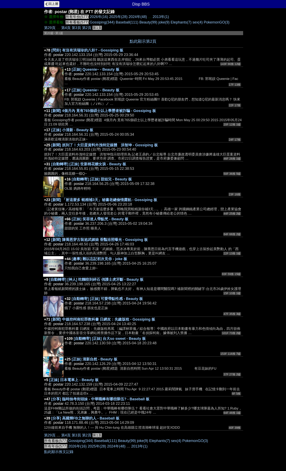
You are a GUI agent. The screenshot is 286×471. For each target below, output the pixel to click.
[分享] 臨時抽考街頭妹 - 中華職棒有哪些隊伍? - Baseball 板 (100, 399)
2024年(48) (138, 17)
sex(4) (198, 22)
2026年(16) (99, 17)
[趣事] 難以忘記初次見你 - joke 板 (99, 259)
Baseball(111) (127, 22)
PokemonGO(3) (216, 22)
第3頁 (76, 28)
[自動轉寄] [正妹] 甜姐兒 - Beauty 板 (102, 179)
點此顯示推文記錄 (58, 452)
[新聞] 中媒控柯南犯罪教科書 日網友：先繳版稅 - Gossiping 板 (103, 319)
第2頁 (86, 28)
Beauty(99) (148, 22)
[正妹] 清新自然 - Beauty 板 (94, 359)
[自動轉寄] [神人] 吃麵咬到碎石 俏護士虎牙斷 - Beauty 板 (96, 279)
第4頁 (66, 28)
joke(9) (164, 22)
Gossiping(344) (102, 22)
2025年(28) (118, 17)
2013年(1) (161, 17)
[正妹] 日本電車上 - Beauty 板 (74, 380)
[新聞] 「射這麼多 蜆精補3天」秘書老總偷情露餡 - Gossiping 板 (104, 200)
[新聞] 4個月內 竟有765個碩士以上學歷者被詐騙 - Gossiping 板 (103, 111)
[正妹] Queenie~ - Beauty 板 (95, 69)
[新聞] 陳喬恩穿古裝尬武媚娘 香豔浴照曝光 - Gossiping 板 (99, 240)
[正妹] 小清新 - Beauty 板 (72, 130)
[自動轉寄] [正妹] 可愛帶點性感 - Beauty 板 (107, 299)
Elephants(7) (181, 22)
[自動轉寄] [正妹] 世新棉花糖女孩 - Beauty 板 (88, 164)
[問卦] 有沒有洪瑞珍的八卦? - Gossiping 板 (87, 50)
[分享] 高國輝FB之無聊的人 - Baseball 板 (85, 418)
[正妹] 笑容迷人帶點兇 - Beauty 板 (100, 219)
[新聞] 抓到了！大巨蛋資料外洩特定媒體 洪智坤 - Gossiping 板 (104, 145)
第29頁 (50, 28)
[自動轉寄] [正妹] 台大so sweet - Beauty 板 (110, 339)
